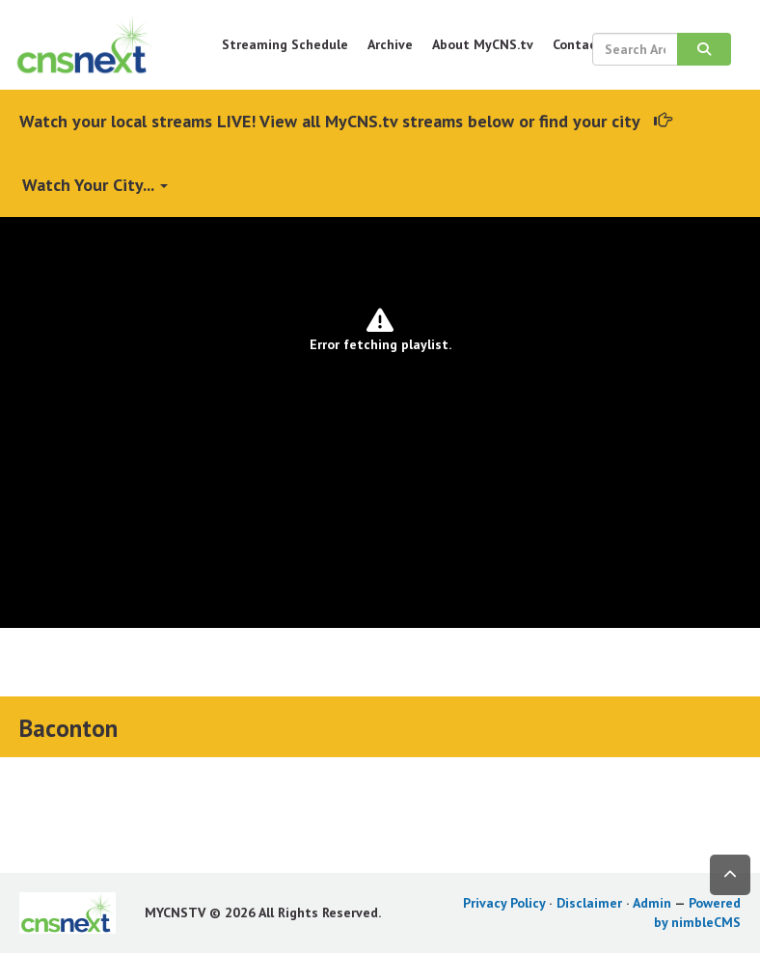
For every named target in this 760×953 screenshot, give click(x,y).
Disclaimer (589, 903)
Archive (390, 44)
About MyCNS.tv (482, 44)
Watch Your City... (95, 185)
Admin (652, 903)
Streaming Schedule (285, 44)
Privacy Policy (504, 903)
